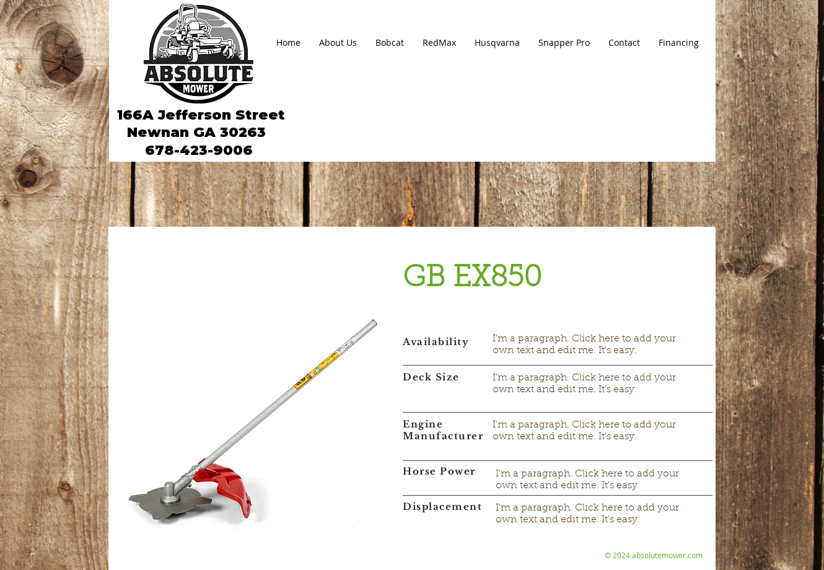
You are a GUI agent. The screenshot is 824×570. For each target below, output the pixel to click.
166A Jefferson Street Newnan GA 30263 (199, 124)
